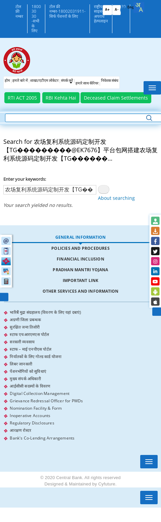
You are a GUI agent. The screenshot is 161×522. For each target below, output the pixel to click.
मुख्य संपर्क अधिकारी (25, 379)
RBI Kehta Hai (61, 98)
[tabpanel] (80, 375)
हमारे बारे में (20, 81)
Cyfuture (106, 483)
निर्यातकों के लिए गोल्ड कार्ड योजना (35, 356)
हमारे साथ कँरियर (87, 83)
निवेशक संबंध (109, 81)
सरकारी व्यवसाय (22, 342)
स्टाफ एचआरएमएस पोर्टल (29, 334)
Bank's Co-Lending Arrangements (42, 438)
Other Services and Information (81, 291)
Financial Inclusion (80, 259)
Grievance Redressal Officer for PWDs (46, 401)
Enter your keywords (24, 179)
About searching (116, 198)
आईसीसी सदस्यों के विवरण (30, 386)
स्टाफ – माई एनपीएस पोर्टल (30, 349)
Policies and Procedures (80, 248)
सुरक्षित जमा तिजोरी (25, 327)
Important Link (81, 280)
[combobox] (138, 7)
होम (7, 81)
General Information (80, 237)
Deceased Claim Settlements (116, 98)
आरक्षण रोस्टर (20, 430)
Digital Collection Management (39, 393)
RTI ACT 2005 (22, 98)
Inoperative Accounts (30, 415)
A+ (107, 10)
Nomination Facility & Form (36, 408)
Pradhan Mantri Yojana (80, 270)
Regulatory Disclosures (32, 423)
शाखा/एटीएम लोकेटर (44, 81)
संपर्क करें (67, 81)
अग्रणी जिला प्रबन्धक (25, 320)
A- (116, 10)
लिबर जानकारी (21, 364)
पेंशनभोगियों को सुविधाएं (28, 371)
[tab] (80, 237)
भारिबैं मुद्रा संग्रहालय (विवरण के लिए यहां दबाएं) (45, 312)
